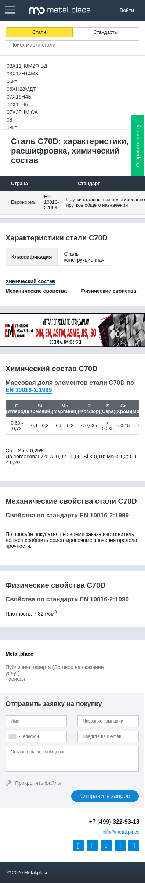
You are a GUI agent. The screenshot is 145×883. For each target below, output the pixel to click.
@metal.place (120, 832)
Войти (127, 10)
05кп (12, 81)
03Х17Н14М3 (22, 74)
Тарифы (15, 679)
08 (9, 120)
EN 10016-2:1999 (51, 202)
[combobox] (14, 736)
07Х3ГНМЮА (22, 112)
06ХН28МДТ (21, 89)
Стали (39, 32)
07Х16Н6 (17, 104)
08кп (12, 127)
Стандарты (105, 32)
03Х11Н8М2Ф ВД (27, 66)
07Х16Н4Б (19, 97)
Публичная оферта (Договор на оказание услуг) (55, 670)
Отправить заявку (138, 146)
